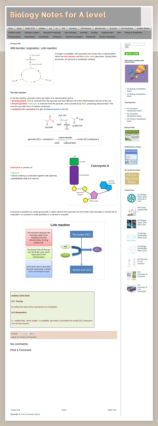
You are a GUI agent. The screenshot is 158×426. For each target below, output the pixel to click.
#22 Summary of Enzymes (142, 274)
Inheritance (57, 37)
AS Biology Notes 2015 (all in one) (142, 222)
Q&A (119, 33)
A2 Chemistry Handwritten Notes (134, 110)
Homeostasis (29, 37)
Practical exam (107, 33)
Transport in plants (31, 33)
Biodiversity (91, 37)
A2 (57, 28)
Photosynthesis (14, 37)
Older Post (112, 410)
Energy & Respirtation (133, 33)
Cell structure (86, 28)
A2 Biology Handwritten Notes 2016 (142, 235)
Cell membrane (127, 28)
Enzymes (113, 28)
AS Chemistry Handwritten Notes (134, 115)
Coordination (44, 37)
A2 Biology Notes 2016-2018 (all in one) (142, 198)
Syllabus (42, 28)
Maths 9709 (30, 28)
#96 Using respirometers (142, 209)
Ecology (94, 33)
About (19, 28)
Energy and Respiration (28, 337)
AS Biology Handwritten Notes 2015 (142, 248)
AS (50, 28)
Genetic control (14, 33)
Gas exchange (70, 33)
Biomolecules (100, 28)
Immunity (83, 33)
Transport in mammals (52, 33)
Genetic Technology (107, 37)
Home (10, 28)
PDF (63, 28)
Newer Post (15, 410)
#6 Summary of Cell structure (142, 261)
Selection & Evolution (74, 37)
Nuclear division (143, 28)
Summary (73, 28)
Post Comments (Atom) (30, 414)
